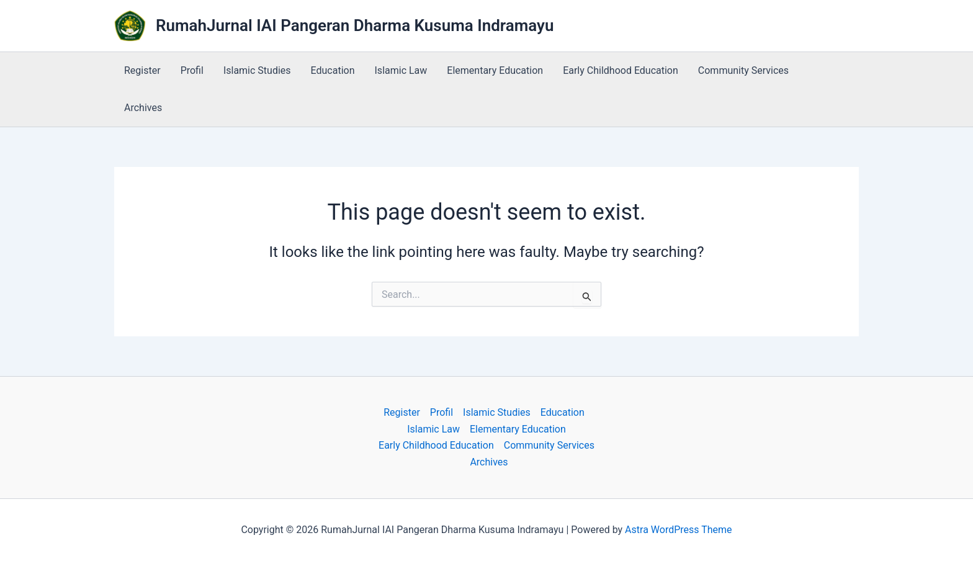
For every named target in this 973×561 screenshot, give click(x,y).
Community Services (743, 70)
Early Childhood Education (620, 70)
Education (333, 70)
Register (142, 70)
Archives (143, 108)
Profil (192, 70)
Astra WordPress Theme (678, 530)
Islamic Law (401, 70)
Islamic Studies (257, 70)
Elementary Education (495, 70)
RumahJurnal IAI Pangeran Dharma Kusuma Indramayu (355, 25)
